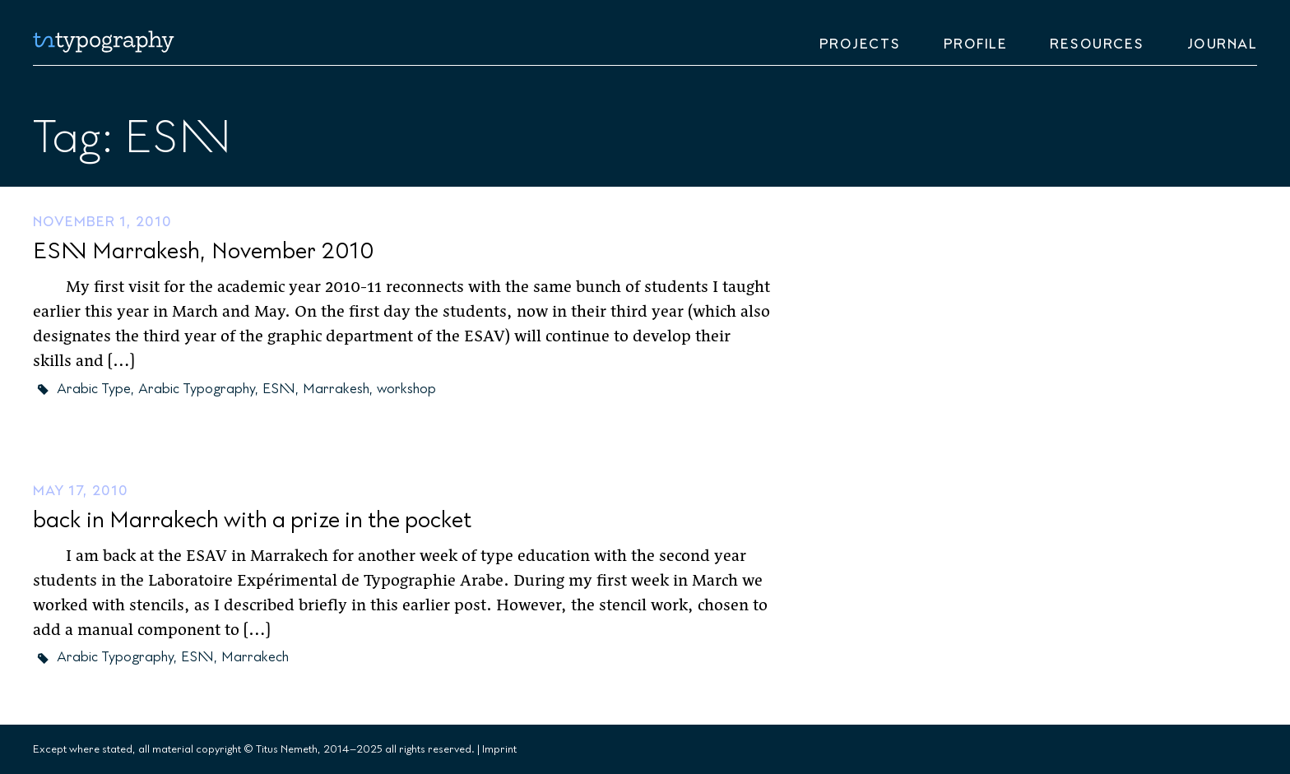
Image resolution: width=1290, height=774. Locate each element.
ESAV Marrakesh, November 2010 (203, 251)
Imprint (499, 749)
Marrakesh (336, 389)
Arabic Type (94, 389)
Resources (1097, 44)
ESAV (278, 389)
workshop (406, 389)
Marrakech (255, 657)
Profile (976, 44)
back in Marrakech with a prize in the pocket (252, 520)
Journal (1222, 44)
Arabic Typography (196, 389)
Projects (860, 44)
